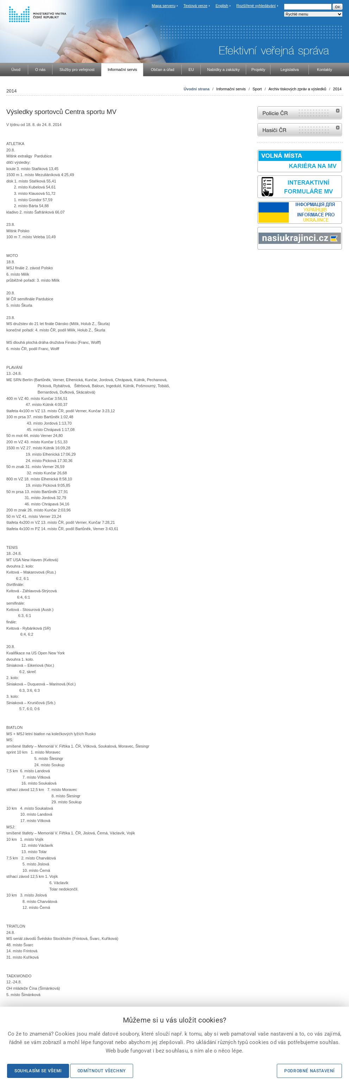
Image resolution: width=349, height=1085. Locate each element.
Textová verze (195, 6)
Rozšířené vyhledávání (256, 6)
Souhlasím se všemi (38, 1070)
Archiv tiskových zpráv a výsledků (297, 89)
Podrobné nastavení (309, 1070)
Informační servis (231, 89)
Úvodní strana (197, 89)
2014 (337, 89)
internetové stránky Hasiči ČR (299, 129)
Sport (257, 89)
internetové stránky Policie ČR (299, 112)
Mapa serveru (163, 6)
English (222, 6)
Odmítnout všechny (101, 1070)
